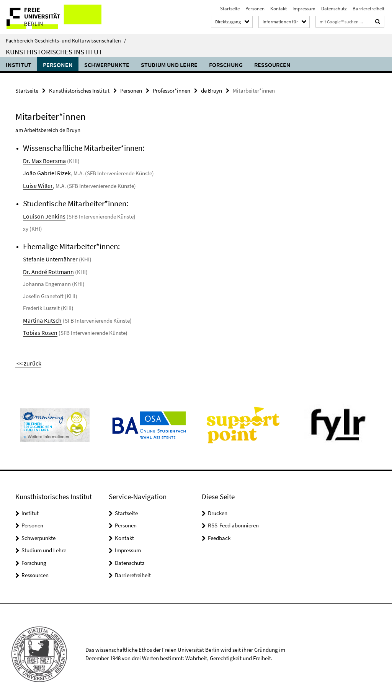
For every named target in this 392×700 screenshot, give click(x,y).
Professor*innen (171, 90)
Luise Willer (36, 184)
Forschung (226, 65)
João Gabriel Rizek (45, 172)
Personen (255, 8)
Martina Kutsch (41, 317)
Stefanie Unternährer (48, 257)
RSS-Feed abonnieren (233, 520)
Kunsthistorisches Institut (54, 51)
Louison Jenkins (42, 214)
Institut (18, 65)
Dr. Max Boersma (43, 160)
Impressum (303, 8)
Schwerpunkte (106, 65)
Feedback (219, 533)
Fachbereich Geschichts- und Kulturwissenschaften (66, 40)
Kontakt (278, 8)
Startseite (230, 8)
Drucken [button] (217, 508)
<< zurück (27, 358)
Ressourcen (272, 65)
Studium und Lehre (169, 65)
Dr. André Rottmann (46, 269)
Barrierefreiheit (368, 8)
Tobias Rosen (38, 329)
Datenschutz (334, 8)
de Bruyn (211, 90)
